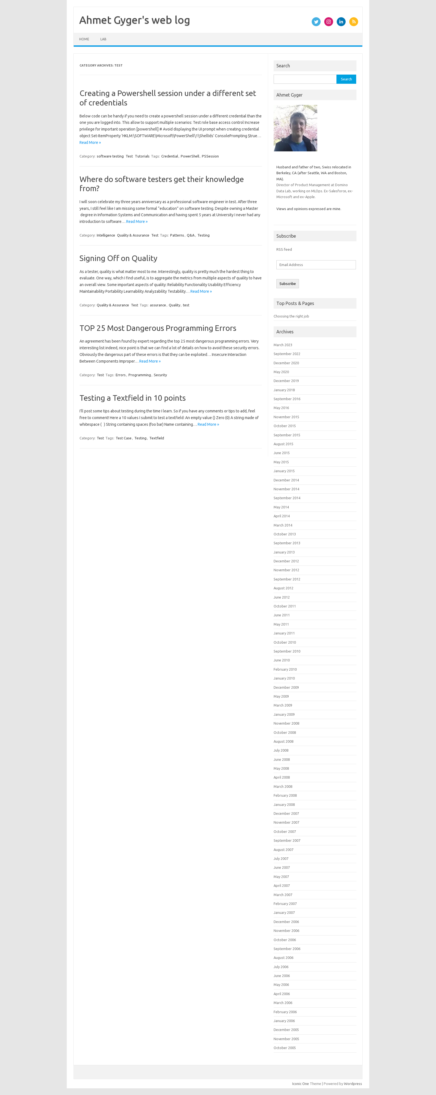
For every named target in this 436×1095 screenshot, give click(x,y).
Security (160, 375)
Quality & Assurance (133, 235)
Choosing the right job (291, 316)
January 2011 (284, 633)
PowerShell (190, 156)
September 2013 (287, 543)
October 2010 (285, 642)
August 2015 (283, 444)
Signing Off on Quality (118, 258)
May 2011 (281, 624)
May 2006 (281, 984)
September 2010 (287, 651)
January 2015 (284, 471)
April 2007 (282, 885)
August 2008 (283, 741)
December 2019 (286, 381)
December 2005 (286, 1030)
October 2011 (285, 606)
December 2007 (286, 813)
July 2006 (281, 967)
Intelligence (106, 235)
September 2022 (287, 354)
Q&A (191, 235)
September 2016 (287, 399)
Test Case (124, 438)
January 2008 (284, 804)
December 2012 (286, 561)
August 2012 (283, 588)
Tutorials (142, 156)
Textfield (156, 438)
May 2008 (281, 768)
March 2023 (283, 345)
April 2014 (282, 516)
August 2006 (283, 957)
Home (84, 39)
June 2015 (282, 453)
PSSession (210, 156)
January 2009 (284, 714)
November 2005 (286, 1039)
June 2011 (282, 615)
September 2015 (287, 435)
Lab (103, 39)
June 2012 (282, 597)
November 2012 (286, 570)
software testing (110, 156)
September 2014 (287, 498)
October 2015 (285, 426)
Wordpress (353, 1084)
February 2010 (285, 669)
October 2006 (285, 940)
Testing (203, 235)
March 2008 (283, 786)
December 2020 (286, 363)
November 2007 (286, 822)
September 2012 (287, 579)
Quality (174, 305)
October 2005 (285, 1048)
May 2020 (281, 372)
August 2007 (283, 850)
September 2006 (287, 949)
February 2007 (285, 903)
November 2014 (286, 489)
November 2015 (286, 417)
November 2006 (286, 930)
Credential (169, 156)
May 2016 (281, 408)
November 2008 (286, 723)
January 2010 (284, 678)
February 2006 (285, 1012)
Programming (139, 375)
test (186, 305)
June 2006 (282, 976)
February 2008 (285, 795)
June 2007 (282, 867)
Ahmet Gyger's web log (134, 20)
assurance (158, 305)
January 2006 (284, 1021)
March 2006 (283, 1003)
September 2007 (287, 840)
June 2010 (282, 660)
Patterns (177, 235)
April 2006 (282, 994)
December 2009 (286, 687)
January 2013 (284, 552)
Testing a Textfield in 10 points (133, 397)
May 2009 (281, 696)
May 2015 (281, 462)
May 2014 (281, 507)
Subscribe (287, 284)
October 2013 (285, 534)
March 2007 (283, 895)
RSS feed (284, 249)
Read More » (90, 142)
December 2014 (286, 480)
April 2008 (282, 777)
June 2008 (282, 759)
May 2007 (281, 877)
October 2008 (285, 732)
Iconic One (300, 1084)
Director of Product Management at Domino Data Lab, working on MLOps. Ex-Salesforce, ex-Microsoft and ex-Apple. (314, 191)
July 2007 (281, 858)
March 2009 (283, 705)
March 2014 (283, 525)
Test (129, 156)
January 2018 (284, 390)
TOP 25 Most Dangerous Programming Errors (158, 328)
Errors (121, 375)
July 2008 (281, 750)
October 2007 (285, 831)
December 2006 (286, 922)
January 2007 (284, 912)
